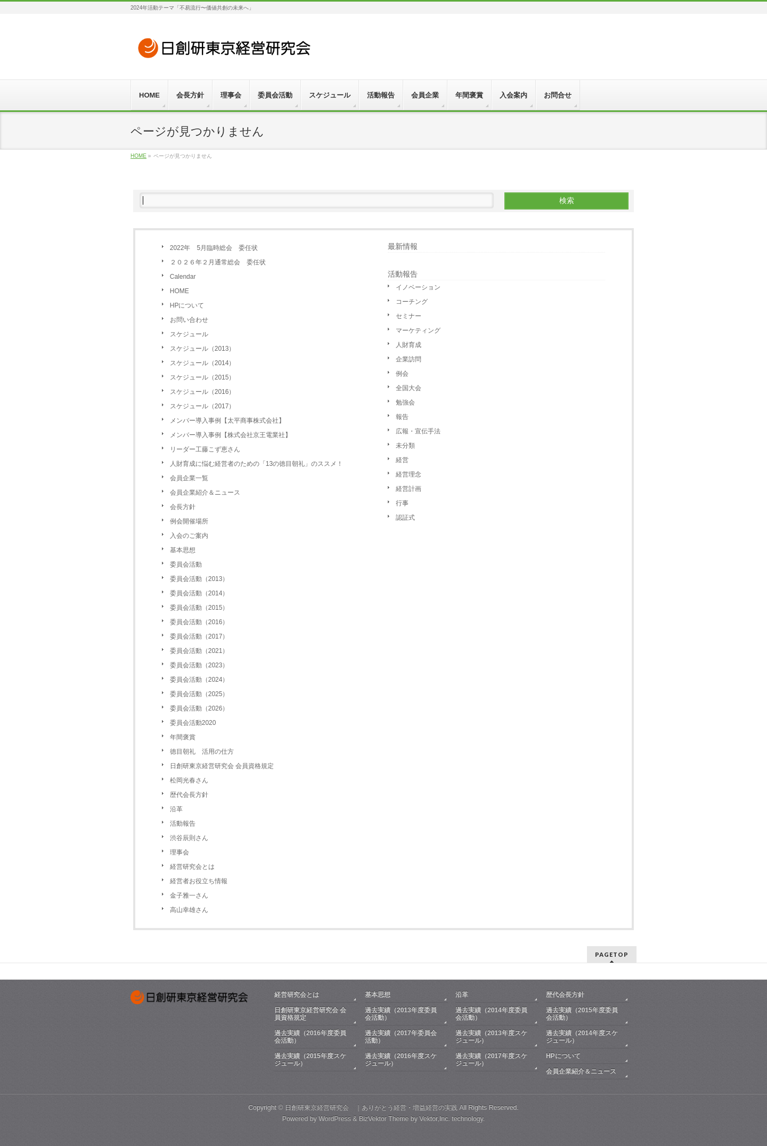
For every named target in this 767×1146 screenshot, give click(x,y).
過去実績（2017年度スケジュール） (491, 1059)
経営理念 (408, 474)
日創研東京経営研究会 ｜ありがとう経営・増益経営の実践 (371, 1107)
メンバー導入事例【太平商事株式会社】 (227, 420)
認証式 (405, 517)
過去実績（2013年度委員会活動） (401, 1013)
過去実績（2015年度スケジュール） (310, 1059)
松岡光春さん (189, 780)
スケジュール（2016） (202, 392)
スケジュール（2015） (202, 377)
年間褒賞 (182, 737)
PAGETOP (612, 954)
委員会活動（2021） (199, 651)
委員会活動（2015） (199, 607)
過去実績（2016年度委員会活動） (310, 1036)
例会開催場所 (189, 521)
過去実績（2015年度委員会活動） (582, 1013)
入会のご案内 (189, 535)
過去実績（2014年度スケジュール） (582, 1036)
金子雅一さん (189, 895)
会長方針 (182, 507)
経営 (402, 460)
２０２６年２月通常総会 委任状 (218, 262)
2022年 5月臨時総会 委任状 (214, 248)
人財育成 (408, 345)
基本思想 (182, 550)
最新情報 (403, 246)
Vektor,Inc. (434, 1119)
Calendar (183, 276)
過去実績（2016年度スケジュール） (401, 1059)
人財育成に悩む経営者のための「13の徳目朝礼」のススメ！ (259, 463)
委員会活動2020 (193, 723)
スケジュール (189, 334)
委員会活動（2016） (199, 622)
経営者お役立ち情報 (198, 881)
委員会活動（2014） (199, 593)
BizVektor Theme (384, 1119)
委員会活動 (186, 564)
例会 (402, 373)
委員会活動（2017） (199, 636)
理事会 (179, 852)
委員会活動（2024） (199, 679)
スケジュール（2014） (202, 363)
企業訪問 (408, 359)
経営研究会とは (192, 866)
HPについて (187, 305)
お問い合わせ (189, 320)
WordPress (335, 1119)
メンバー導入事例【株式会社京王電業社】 (230, 435)
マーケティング (418, 330)
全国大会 (408, 388)
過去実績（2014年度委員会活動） (491, 1013)
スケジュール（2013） (202, 348)
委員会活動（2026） (199, 708)
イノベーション (418, 287)
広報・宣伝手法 (418, 431)
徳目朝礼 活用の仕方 (202, 751)
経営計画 (408, 489)
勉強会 (405, 402)
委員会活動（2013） (199, 579)
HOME (179, 291)
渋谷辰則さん (189, 838)
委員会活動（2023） (199, 665)
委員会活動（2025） (199, 694)
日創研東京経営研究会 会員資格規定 (222, 766)
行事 (402, 503)
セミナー (408, 316)
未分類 (405, 445)
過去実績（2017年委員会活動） (401, 1036)
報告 (402, 417)
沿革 (176, 809)
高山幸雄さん (189, 910)
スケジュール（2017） (202, 406)
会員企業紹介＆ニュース (205, 492)
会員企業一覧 (189, 478)
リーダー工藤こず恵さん (205, 449)
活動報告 (182, 823)
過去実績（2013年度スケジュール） (491, 1036)
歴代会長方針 (189, 794)
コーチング (412, 301)
